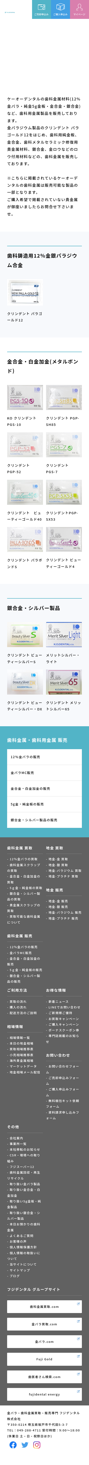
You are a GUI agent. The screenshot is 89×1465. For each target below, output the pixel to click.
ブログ (15, 1276)
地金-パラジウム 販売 (65, 912)
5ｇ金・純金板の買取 (26, 888)
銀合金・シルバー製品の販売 (34, 819)
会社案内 (16, 1138)
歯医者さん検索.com (44, 1376)
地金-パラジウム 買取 (65, 870)
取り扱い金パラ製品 (25, 1184)
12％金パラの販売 (25, 756)
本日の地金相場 (22, 1043)
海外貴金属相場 (22, 1060)
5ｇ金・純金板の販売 (26, 970)
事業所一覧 (18, 1143)
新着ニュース (58, 1001)
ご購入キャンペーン (63, 1024)
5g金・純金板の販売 (27, 804)
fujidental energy (44, 1394)
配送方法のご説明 (23, 1013)
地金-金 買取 (58, 859)
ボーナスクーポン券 (63, 1030)
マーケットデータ (23, 1066)
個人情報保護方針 (23, 1247)
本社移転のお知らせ (25, 1149)
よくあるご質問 (22, 1235)
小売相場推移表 (22, 1055)
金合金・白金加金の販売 (30, 788)
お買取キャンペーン (63, 1018)
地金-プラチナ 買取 (63, 876)
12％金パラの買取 (24, 859)
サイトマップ (20, 1270)
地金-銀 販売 (58, 906)
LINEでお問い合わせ (64, 1007)
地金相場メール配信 (25, 1072)
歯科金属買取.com (44, 1306)
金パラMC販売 (22, 772)
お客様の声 (18, 1241)
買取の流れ (18, 1001)
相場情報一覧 (20, 1037)
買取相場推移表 (22, 1049)
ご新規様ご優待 (60, 1013)
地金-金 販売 (58, 901)
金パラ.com (44, 1341)
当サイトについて (23, 1264)
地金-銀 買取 (58, 865)
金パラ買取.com (44, 1324)
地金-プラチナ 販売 (63, 918)
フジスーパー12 (22, 1166)
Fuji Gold (44, 1359)
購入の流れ (18, 1007)
